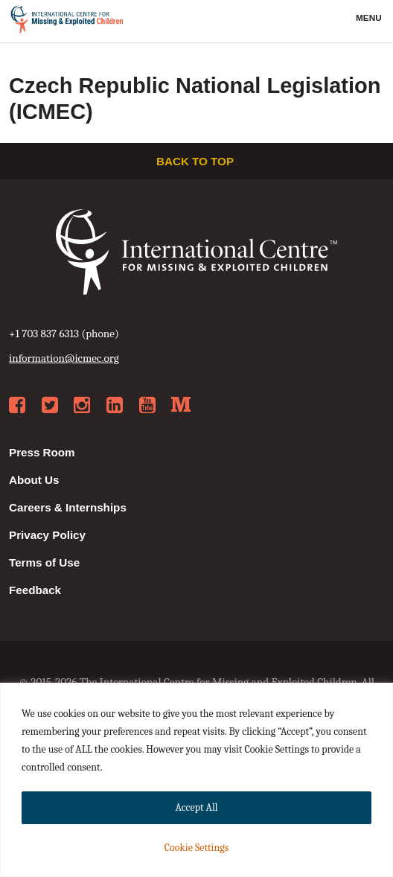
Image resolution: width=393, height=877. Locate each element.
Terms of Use (44, 562)
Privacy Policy (47, 535)
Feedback (35, 590)
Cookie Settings (196, 847)
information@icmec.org (64, 358)
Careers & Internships (68, 507)
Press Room (42, 452)
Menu (370, 18)
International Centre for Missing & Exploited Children (67, 21)
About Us (34, 479)
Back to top (196, 161)
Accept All (196, 807)
